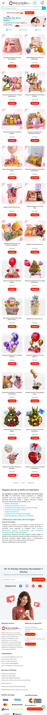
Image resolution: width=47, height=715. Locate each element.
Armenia (39, 528)
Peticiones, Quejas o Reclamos (10, 678)
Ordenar (23, 30)
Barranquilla (6, 530)
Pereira (17, 532)
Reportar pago (30, 634)
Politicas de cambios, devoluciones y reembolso (16, 680)
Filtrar (38, 30)
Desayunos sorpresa (12, 512)
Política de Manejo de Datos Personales (13, 686)
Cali (32, 530)
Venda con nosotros (35, 709)
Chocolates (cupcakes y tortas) (15, 509)
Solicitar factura (30, 644)
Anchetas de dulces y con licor (15, 505)
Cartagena (39, 530)
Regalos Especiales (11, 503)
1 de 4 (23, 483)
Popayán (24, 532)
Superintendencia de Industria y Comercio (14, 689)
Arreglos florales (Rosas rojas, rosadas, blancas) (21, 507)
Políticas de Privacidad (8, 676)
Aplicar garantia (6, 683)
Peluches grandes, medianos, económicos (19, 516)
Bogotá (14, 530)
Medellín (12, 532)
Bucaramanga (24, 530)
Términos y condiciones (8, 673)
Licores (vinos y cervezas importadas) (18, 514)
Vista (9, 30)
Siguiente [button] (31, 482)
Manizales (5, 532)
